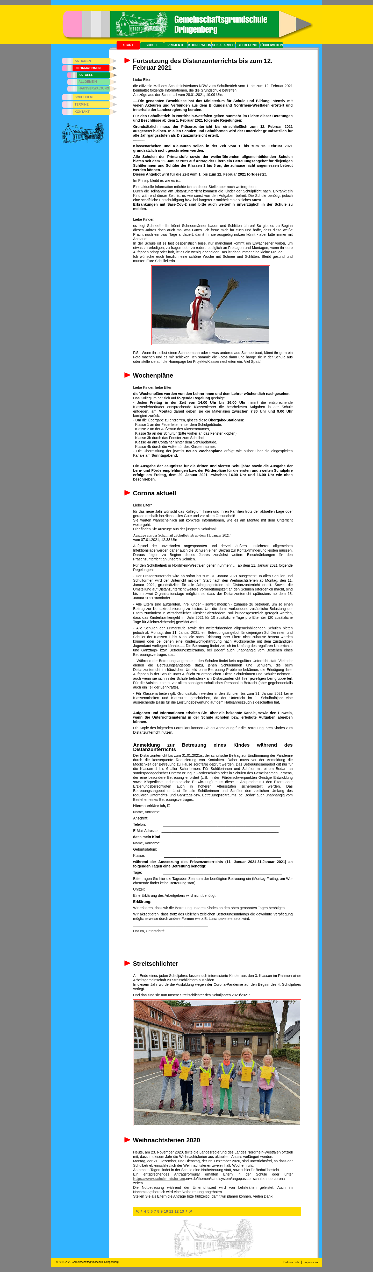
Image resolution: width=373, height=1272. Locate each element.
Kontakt (82, 112)
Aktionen (83, 61)
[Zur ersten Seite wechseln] (137, 1211)
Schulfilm (83, 97)
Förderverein (271, 45)
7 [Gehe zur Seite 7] (155, 1211)
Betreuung (247, 45)
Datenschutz (291, 1262)
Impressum (311, 1262)
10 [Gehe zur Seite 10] (166, 1211)
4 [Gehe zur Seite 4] (145, 1211)
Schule (152, 45)
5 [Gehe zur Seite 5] (148, 1211)
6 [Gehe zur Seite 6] (152, 1211)
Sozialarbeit (223, 45)
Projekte (176, 45)
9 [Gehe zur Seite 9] (162, 1211)
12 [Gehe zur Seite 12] (177, 1211)
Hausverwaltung (93, 88)
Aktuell (85, 75)
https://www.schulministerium (159, 1179)
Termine (82, 104)
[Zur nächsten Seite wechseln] (186, 1211)
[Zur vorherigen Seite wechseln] (141, 1211)
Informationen (88, 68)
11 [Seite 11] (171, 1211)
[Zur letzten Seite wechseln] (190, 1211)
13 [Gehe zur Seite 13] (182, 1211)
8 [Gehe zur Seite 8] (158, 1211)
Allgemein (87, 82)
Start (128, 45)
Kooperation (199, 45)
